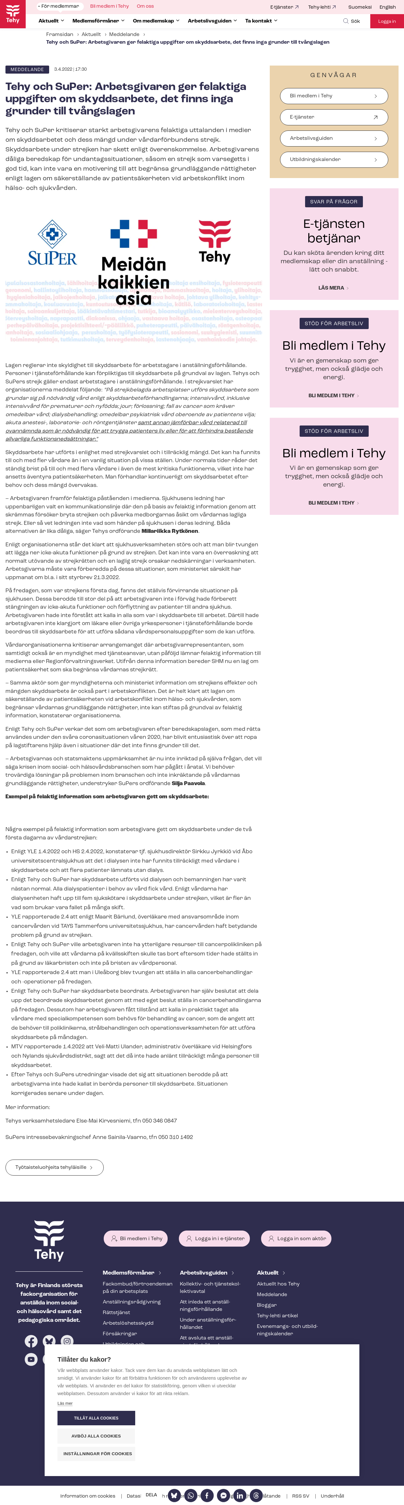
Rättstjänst (116, 1312)
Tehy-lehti (319, 7)
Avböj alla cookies (308, 1436)
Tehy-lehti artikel (277, 1316)
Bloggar (267, 1305)
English (388, 7)
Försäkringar (120, 1334)
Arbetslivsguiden (311, 138)
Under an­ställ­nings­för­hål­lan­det (208, 1324)
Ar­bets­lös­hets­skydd (128, 1323)
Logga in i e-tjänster (220, 1238)
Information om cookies (88, 1496)
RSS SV (301, 1496)
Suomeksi (360, 7)
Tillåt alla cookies (307, 1419)
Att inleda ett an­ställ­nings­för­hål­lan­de (205, 1306)
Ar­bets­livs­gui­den (204, 1273)
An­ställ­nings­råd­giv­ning (132, 1302)
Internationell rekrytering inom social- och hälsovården (210, 1382)
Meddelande (124, 34)
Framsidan (59, 34)
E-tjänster (281, 7)
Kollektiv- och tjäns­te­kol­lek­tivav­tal (210, 1288)
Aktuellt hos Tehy (278, 1284)
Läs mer (65, 1455)
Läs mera (331, 288)
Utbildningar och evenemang (124, 1348)
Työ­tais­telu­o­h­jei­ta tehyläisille (50, 1167)
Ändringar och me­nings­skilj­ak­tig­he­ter (210, 1360)
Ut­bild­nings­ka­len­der (315, 159)
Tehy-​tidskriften (123, 1362)
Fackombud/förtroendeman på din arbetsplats (133, 1288)
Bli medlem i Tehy (311, 96)
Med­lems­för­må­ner (129, 1273)
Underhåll (332, 1496)
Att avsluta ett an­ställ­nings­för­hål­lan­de (206, 1342)
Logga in (387, 21)
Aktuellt (91, 34)
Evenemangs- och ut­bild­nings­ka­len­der (287, 1330)
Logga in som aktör (301, 1238)
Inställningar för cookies (311, 1454)
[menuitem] (364, 8)
